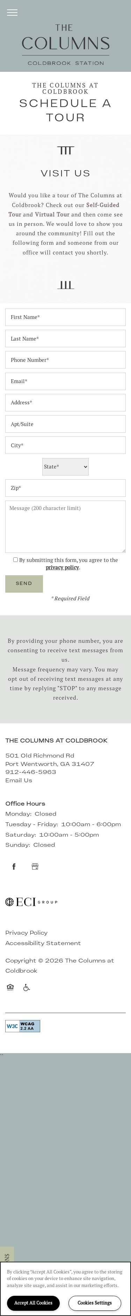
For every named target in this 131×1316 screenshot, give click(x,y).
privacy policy (62, 567)
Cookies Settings (95, 1303)
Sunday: (17, 845)
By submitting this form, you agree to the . (68, 564)
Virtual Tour (52, 214)
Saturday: (20, 835)
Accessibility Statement (43, 943)
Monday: (18, 814)
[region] (65, 1289)
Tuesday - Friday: (31, 825)
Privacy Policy (26, 933)
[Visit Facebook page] (14, 866)
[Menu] (12, 12)
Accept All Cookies (33, 1303)
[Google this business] (35, 866)
